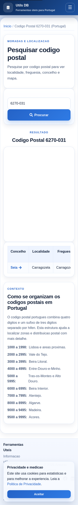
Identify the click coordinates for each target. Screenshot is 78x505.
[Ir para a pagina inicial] (29, 8)
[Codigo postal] (39, 103)
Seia (16, 267)
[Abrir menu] (70, 7)
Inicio (7, 26)
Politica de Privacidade (24, 484)
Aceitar (39, 494)
